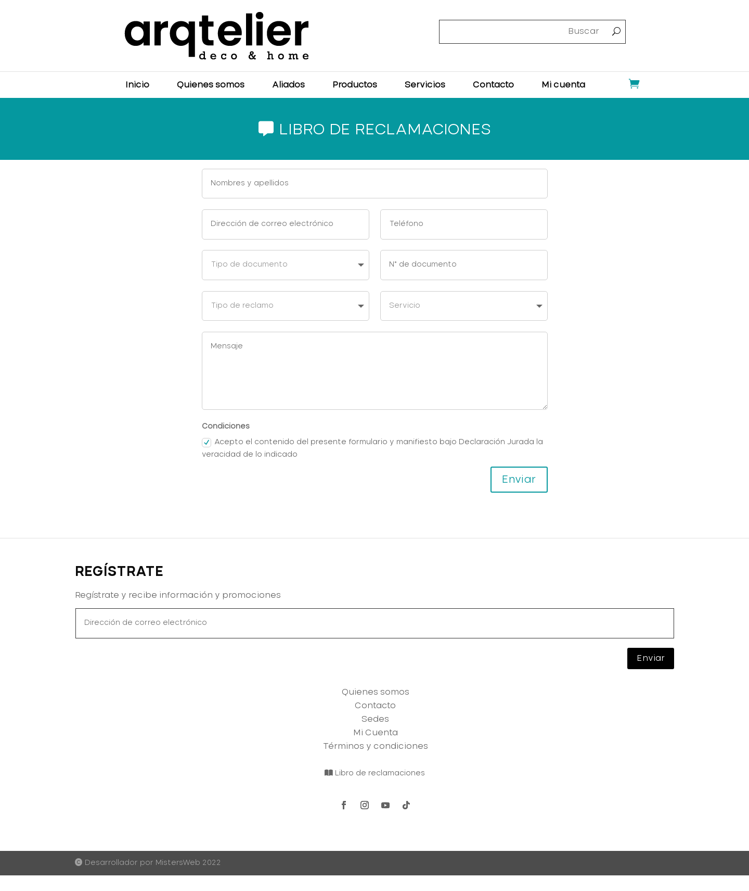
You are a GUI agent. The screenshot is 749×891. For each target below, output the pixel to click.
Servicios (425, 85)
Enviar (519, 479)
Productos (354, 85)
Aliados (288, 85)
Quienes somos (210, 85)
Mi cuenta (563, 85)
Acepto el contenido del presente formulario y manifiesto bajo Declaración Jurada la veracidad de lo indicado (372, 448)
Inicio (137, 85)
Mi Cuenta (375, 733)
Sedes (375, 719)
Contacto (493, 85)
